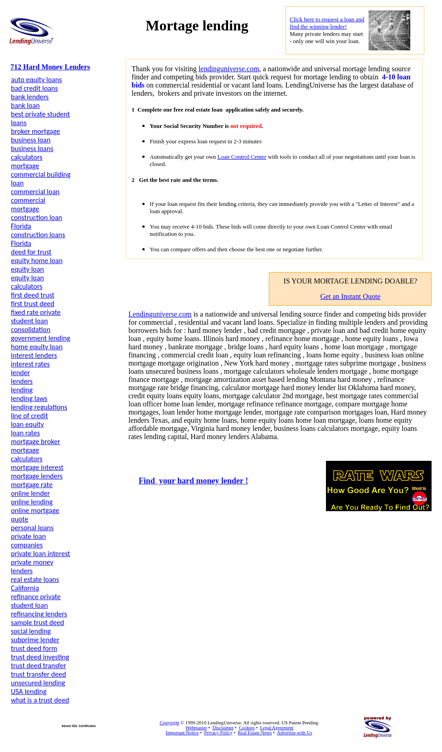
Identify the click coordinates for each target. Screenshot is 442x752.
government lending (40, 338)
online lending (32, 502)
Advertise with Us (294, 732)
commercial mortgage (28, 204)
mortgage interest (37, 467)
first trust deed (32, 303)
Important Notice (182, 732)
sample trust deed (37, 622)
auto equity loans (36, 79)
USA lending (28, 691)
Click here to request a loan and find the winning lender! (327, 23)
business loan (30, 140)
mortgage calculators (27, 454)
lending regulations (39, 407)
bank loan (25, 105)
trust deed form (34, 648)
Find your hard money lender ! (193, 480)
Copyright (169, 722)
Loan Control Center (242, 156)
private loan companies (28, 540)
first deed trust (32, 295)
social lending (31, 631)
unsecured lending (38, 683)
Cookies (247, 727)
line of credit (29, 415)
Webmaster (196, 727)
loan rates (25, 433)
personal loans (32, 527)
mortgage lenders (37, 476)
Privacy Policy (218, 732)
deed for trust (31, 252)
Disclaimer (222, 727)
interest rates (30, 364)
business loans (32, 148)
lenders (22, 381)
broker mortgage (35, 131)
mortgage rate (32, 484)
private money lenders (32, 566)
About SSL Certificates (79, 726)
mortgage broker (35, 441)
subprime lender (35, 639)
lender (20, 372)
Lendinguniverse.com (159, 314)
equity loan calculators (27, 282)
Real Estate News (255, 732)
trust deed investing (40, 657)
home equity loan (37, 346)
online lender (30, 493)
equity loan (27, 269)
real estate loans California (35, 583)
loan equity (27, 424)
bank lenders (30, 97)
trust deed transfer (38, 665)
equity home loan (37, 260)
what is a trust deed (40, 700)
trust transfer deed (38, 674)
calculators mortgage (27, 161)
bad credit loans (34, 88)
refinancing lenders (39, 614)
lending (22, 390)
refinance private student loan (36, 601)
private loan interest (40, 553)
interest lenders (34, 355)
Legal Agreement (277, 727)
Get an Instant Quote (350, 296)
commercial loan (35, 191)
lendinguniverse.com (229, 69)
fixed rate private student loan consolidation (36, 321)
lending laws (29, 398)
